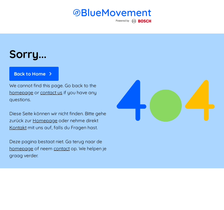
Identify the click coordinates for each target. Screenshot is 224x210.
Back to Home (34, 73)
